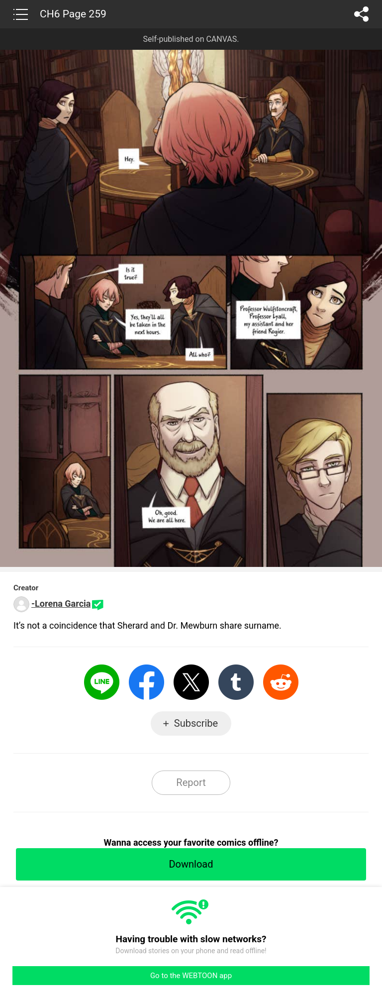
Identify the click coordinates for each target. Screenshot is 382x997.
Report (190, 782)
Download (191, 864)
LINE (101, 682)
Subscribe (196, 723)
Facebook (146, 682)
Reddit (280, 682)
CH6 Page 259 (73, 14)
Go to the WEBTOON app (191, 975)
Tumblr (236, 682)
